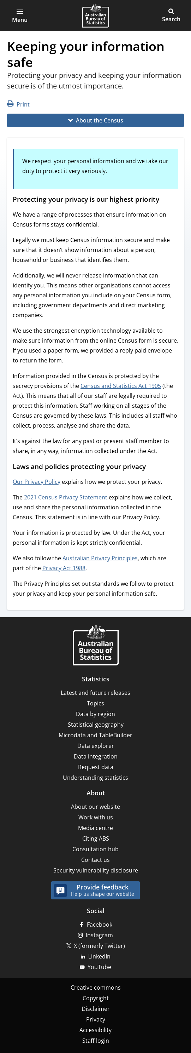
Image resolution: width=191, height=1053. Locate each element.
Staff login (95, 1041)
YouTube (99, 967)
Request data (95, 767)
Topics (95, 703)
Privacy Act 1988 (63, 568)
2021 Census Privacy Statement (65, 497)
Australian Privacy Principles (100, 558)
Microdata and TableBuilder (95, 735)
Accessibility (95, 1030)
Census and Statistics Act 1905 (120, 386)
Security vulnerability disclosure (95, 870)
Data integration (96, 756)
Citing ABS (95, 838)
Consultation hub (95, 849)
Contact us (95, 860)
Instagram (99, 935)
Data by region (95, 714)
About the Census (99, 120)
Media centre (95, 828)
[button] (19, 16)
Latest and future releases (95, 693)
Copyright (96, 998)
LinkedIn (99, 956)
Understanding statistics (95, 778)
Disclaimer (96, 1009)
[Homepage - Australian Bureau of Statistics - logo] (95, 15)
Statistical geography (96, 724)
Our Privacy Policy (36, 482)
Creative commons (96, 987)
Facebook (99, 924)
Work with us (95, 817)
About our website (95, 807)
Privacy (95, 1019)
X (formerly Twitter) (99, 946)
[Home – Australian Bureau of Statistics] (95, 645)
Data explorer (95, 746)
